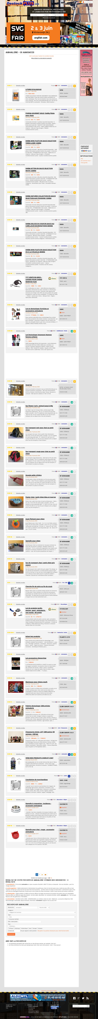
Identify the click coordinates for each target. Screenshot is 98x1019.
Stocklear (64, 609)
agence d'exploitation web (45, 1017)
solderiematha (11, 893)
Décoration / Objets (62, 799)
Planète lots (65, 637)
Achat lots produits (33, 636)
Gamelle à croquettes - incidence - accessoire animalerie (38, 804)
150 (51, 878)
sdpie (63, 312)
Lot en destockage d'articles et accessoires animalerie (37, 310)
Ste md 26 (63, 278)
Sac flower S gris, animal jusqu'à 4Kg (39, 406)
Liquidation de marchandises (37, 780)
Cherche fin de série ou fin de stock (39, 586)
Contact (30, 1005)
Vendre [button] (77, 45)
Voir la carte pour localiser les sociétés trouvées (41, 56)
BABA (62, 114)
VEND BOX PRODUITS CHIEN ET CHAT (39, 758)
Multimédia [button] (28, 45)
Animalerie (64, 85)
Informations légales (33, 1011)
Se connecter (31, 1008)
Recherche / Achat (62, 632)
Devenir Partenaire (33, 1006)
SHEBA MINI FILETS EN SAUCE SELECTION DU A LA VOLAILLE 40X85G (41, 251)
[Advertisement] (41, 70)
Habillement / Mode (62, 331)
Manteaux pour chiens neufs (36, 682)
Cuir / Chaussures (62, 728)
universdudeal (10, 899)
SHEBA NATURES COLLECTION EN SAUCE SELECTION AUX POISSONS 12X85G (41, 197)
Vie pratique (64, 604)
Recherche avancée (49, 17)
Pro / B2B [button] (61, 45)
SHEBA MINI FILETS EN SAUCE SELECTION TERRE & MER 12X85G (41, 142)
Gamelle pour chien (33, 541)
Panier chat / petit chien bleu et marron (41, 497)
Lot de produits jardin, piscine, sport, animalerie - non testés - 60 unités (36, 610)
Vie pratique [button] (39, 45)
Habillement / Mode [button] (16, 45)
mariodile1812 (10, 884)
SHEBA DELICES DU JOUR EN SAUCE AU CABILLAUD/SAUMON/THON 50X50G (40, 225)
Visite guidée (84, 162)
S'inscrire (30, 1009)
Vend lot (29, 385)
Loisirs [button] (70, 45)
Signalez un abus (20, 85)
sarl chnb (64, 780)
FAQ (82, 158)
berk (61, 90)
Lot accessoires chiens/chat (36, 658)
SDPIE (62, 309)
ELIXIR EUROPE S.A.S (67, 706)
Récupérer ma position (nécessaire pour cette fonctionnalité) (53, 930)
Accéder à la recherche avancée (41, 58)
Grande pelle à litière (34, 475)
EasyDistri (63, 804)
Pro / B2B (64, 582)
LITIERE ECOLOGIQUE (33, 89)
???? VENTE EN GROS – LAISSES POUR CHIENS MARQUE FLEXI (34, 279)
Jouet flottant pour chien (35, 519)
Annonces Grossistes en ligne (49, 990)
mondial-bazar (65, 709)
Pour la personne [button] (51, 45)
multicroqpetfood (11, 888)
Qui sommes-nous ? (86, 160)
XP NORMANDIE (65, 406)
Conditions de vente (33, 1012)
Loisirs (65, 775)
